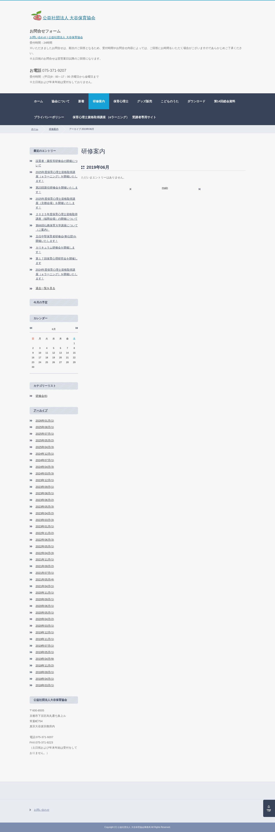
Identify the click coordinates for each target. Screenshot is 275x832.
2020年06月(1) (45, 606)
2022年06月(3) (45, 539)
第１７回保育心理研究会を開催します (57, 261)
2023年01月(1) (45, 526)
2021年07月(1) (45, 572)
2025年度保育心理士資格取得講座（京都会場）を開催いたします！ (55, 203)
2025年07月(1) (45, 433)
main (165, 187)
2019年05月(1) (45, 652)
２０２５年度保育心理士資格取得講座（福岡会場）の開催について (57, 216)
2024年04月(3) (45, 466)
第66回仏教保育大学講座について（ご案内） (57, 228)
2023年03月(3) (45, 520)
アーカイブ (40, 410)
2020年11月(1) (45, 592)
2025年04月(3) (45, 447)
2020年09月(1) (45, 599)
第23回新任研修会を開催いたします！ (57, 190)
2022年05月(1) (45, 546)
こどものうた (170, 101)
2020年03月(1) (45, 625)
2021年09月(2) (45, 566)
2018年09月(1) (45, 672)
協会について (61, 101)
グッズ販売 (144, 101)
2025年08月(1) (45, 427)
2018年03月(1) (45, 685)
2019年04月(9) (45, 658)
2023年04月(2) (45, 513)
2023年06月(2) (45, 500)
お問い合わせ (41, 809)
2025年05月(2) (45, 440)
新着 (81, 101)
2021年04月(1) (45, 586)
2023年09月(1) (45, 486)
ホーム (38, 101)
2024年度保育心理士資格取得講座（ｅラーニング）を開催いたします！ (57, 274)
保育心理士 (120, 101)
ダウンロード (196, 101)
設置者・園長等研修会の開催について (57, 163)
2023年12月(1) (45, 480)
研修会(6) (41, 396)
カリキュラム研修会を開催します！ (55, 250)
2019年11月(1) (45, 639)
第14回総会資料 (224, 101)
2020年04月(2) (45, 619)
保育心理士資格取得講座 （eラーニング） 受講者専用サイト (114, 117)
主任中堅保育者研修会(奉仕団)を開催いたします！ (56, 239)
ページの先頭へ (269, 808)
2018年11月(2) (45, 665)
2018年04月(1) (45, 678)
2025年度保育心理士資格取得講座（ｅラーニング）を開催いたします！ (57, 176)
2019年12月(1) (45, 632)
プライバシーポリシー (49, 117)
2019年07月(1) (45, 645)
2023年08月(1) (45, 493)
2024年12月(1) (45, 453)
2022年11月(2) (45, 533)
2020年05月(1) (45, 612)
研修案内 (99, 101)
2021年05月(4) (45, 579)
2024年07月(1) (45, 460)
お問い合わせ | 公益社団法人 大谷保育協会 (56, 37)
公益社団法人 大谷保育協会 (63, 17)
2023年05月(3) (45, 506)
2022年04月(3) (45, 553)
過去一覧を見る (45, 288)
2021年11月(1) (45, 559)
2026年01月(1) (45, 420)
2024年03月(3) (45, 473)
